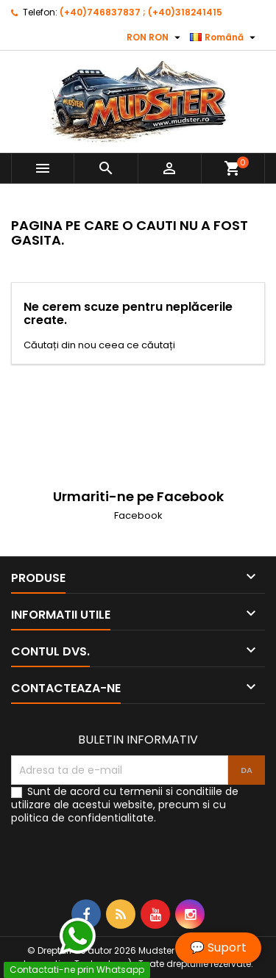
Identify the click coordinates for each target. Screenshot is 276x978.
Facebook (138, 515)
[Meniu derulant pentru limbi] (224, 37)
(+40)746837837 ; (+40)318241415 (141, 12)
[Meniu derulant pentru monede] (155, 37)
